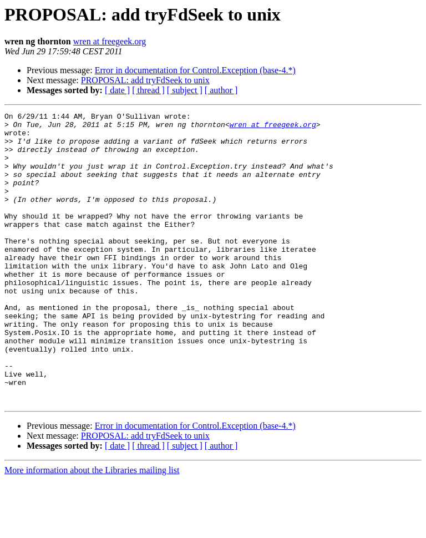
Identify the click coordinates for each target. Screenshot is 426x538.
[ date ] (117, 90)
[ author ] (221, 90)
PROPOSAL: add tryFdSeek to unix (145, 80)
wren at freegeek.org (109, 41)
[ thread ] (148, 90)
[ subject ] (184, 90)
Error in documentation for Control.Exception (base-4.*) (195, 70)
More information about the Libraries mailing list (91, 528)
